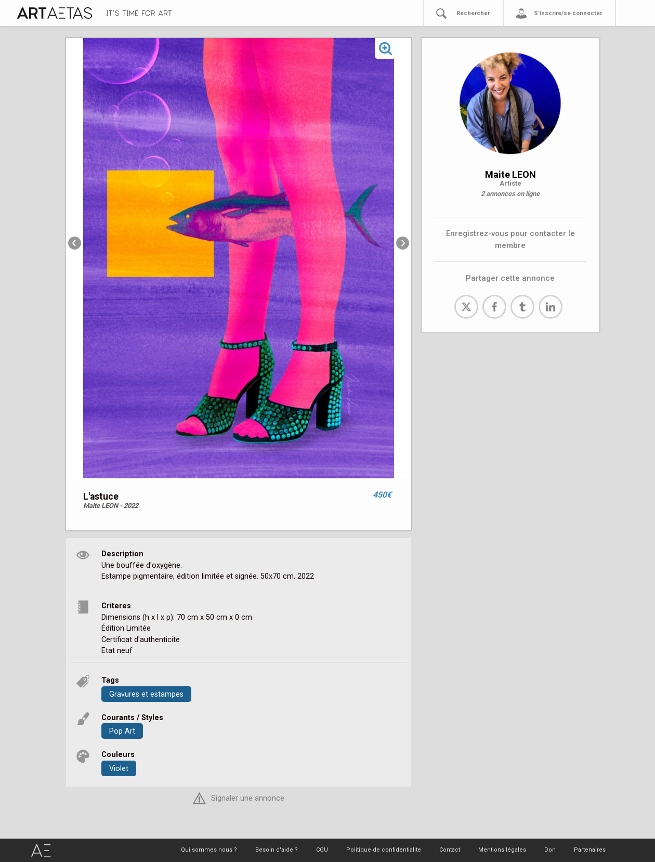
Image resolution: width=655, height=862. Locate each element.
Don (550, 849)
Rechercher (473, 13)
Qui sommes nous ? (209, 849)
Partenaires (590, 849)
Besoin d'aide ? (276, 849)
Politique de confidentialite (383, 849)
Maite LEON (510, 174)
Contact (449, 849)
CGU (322, 849)
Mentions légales (502, 849)
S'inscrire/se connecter (568, 13)
